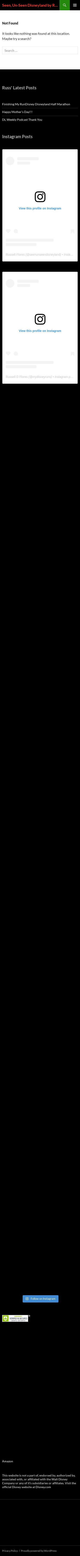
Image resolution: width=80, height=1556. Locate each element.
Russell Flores (15, 254)
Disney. (40, 1487)
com (48, 1487)
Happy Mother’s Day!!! (17, 112)
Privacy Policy (10, 1550)
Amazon (7, 1461)
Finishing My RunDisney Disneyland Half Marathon (36, 104)
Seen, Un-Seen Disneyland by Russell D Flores (31, 5)
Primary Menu (75, 5)
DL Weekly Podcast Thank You (22, 119)
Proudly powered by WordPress (39, 1550)
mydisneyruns (41, 377)
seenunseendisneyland (44, 254)
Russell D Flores (17, 377)
